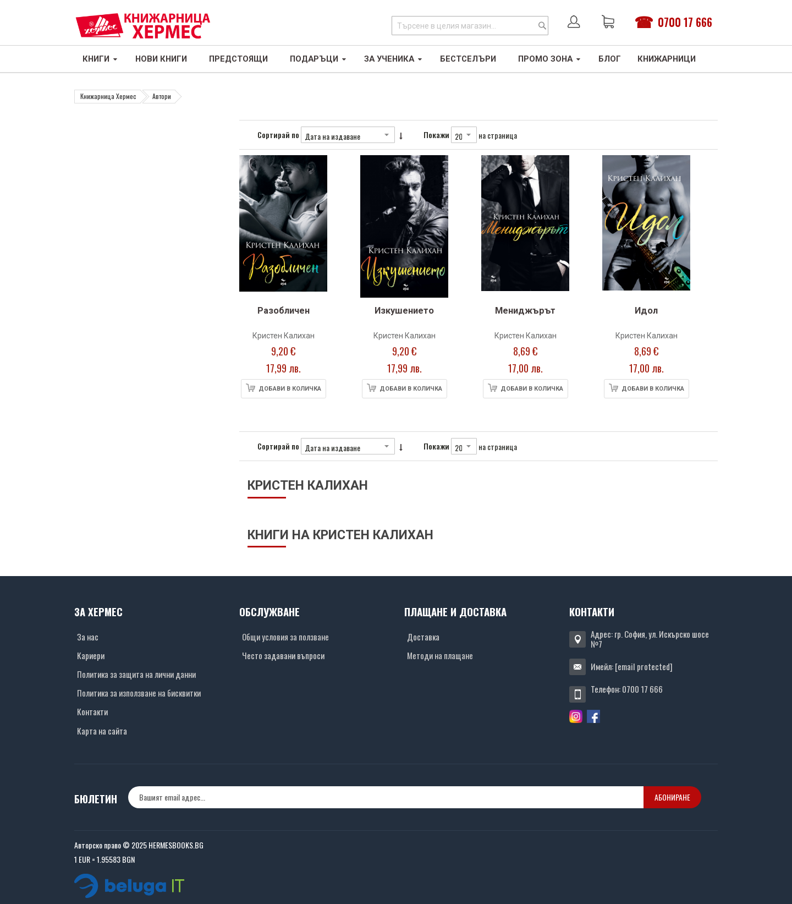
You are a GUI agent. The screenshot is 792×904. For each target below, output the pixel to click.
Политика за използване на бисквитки (139, 693)
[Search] (542, 25)
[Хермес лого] (143, 26)
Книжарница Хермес (108, 96)
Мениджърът (525, 310)
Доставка (423, 637)
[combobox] (470, 25)
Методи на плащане (440, 655)
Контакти (92, 711)
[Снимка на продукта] (283, 228)
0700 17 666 (685, 22)
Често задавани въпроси (283, 655)
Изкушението (404, 310)
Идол (646, 310)
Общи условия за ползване (285, 637)
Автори (161, 96)
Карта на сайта (102, 731)
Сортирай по (278, 134)
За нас (87, 637)
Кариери (91, 655)
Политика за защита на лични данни (136, 674)
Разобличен (283, 310)
